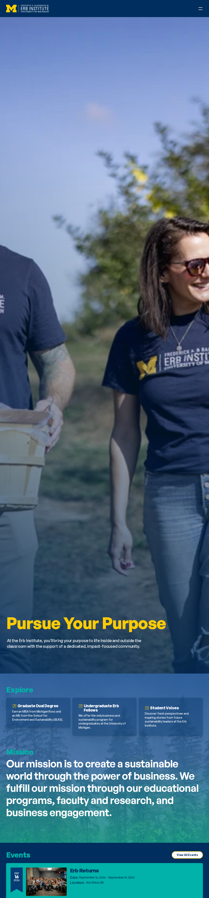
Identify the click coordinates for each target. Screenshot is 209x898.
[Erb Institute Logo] (27, 8)
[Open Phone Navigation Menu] (200, 8)
